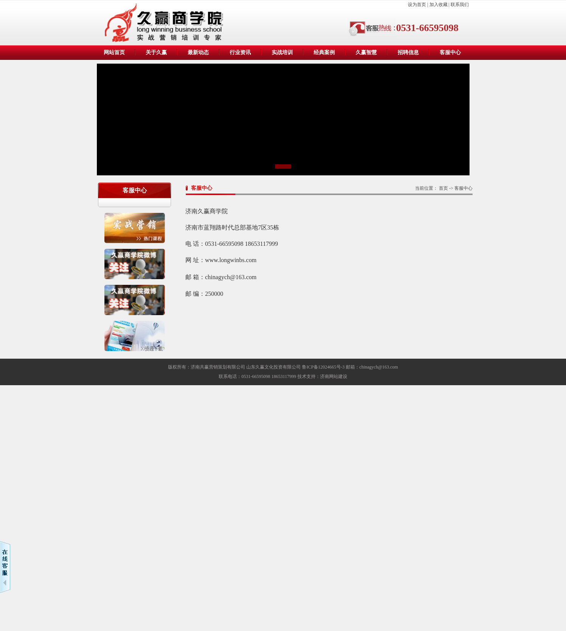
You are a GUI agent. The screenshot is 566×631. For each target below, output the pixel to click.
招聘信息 (408, 52)
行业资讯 (240, 52)
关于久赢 (156, 52)
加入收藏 (438, 4)
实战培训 (282, 52)
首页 (443, 188)
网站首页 (114, 52)
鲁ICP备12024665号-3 (323, 367)
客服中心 (450, 52)
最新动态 (198, 52)
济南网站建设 (333, 376)
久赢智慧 (366, 52)
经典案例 (324, 52)
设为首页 (417, 4)
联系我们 (460, 4)
